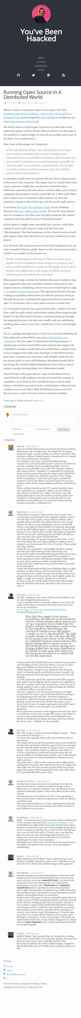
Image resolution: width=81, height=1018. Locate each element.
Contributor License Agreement (22, 291)
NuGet (7, 333)
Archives (41, 62)
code (28, 102)
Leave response (63, 429)
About (41, 57)
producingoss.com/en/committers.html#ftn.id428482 (41, 609)
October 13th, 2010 (37, 873)
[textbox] (45, 418)
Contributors (41, 66)
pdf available (47, 117)
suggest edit (42, 102)
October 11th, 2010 (32, 446)
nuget (24, 102)
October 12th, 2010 (36, 512)
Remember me (19, 434)
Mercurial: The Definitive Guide (33, 207)
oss (31, 102)
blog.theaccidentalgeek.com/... (60, 822)
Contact (41, 70)
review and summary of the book (21, 121)
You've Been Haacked (41, 35)
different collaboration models (30, 211)
